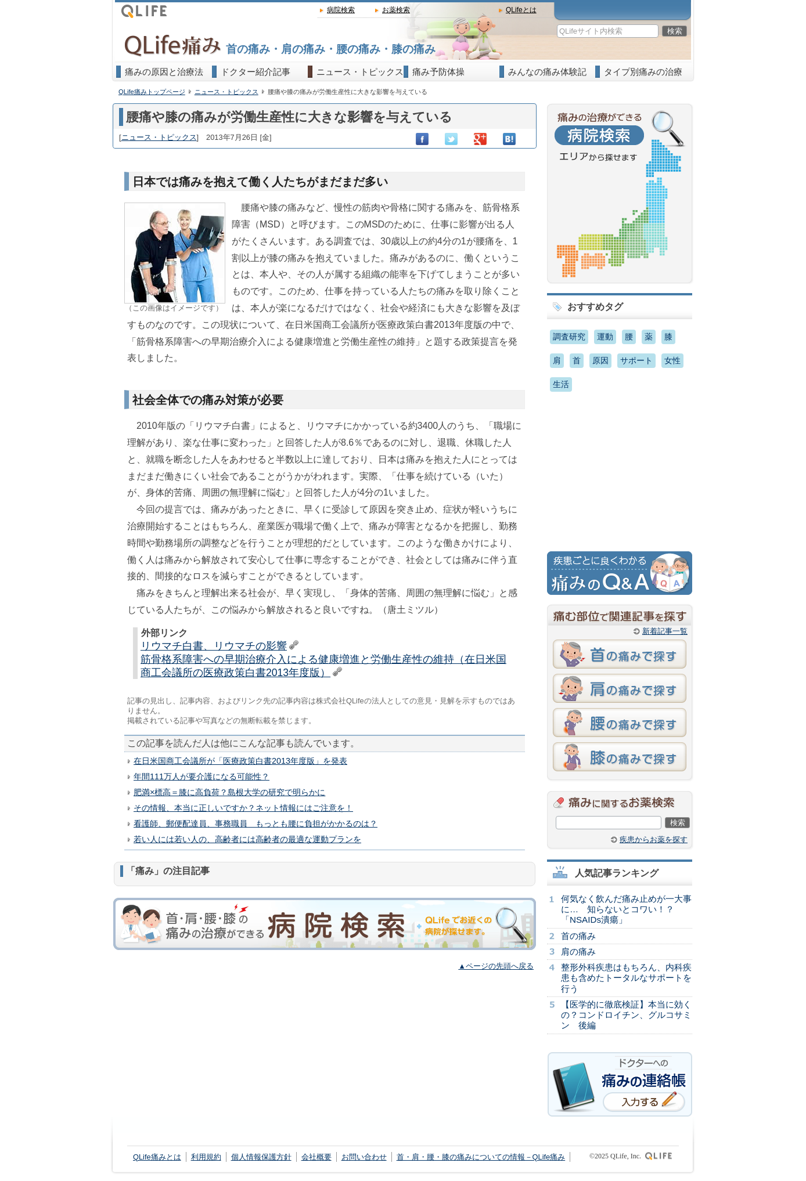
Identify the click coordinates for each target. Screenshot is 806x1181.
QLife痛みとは (157, 1157)
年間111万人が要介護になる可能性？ (201, 776)
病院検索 (341, 10)
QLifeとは (521, 10)
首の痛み (578, 936)
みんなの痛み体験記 (547, 72)
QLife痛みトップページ (151, 91)
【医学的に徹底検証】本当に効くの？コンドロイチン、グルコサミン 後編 (626, 1014)
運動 (605, 336)
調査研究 (569, 336)
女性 (672, 360)
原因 (600, 360)
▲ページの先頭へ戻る (496, 966)
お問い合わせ (364, 1157)
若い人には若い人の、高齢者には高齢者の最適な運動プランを (247, 839)
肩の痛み (578, 951)
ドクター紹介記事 (255, 72)
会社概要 (316, 1157)
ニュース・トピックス (360, 72)
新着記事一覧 (665, 631)
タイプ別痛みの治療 (643, 72)
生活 (561, 384)
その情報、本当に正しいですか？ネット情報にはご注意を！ (243, 807)
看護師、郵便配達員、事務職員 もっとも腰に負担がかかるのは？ (255, 823)
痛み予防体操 (438, 72)
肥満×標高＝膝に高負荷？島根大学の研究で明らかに (229, 792)
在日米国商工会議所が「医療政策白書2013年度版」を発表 (240, 760)
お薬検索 (396, 10)
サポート (636, 360)
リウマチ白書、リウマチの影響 (214, 646)
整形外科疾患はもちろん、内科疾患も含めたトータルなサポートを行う (626, 977)
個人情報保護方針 (261, 1157)
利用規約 (206, 1157)
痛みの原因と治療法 (164, 72)
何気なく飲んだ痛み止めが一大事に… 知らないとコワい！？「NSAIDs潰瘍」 (626, 909)
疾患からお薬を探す (654, 839)
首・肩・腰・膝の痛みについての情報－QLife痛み (481, 1157)
